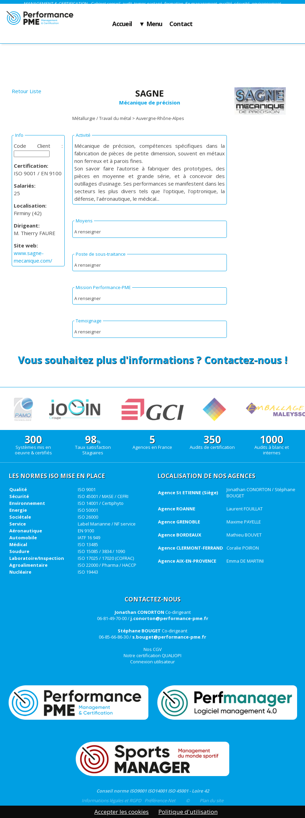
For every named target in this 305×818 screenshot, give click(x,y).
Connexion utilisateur (152, 662)
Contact (181, 24)
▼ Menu (150, 24)
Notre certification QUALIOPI (152, 655)
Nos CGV (153, 649)
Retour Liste (26, 91)
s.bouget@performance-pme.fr (169, 637)
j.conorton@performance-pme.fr (169, 618)
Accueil (122, 24)
